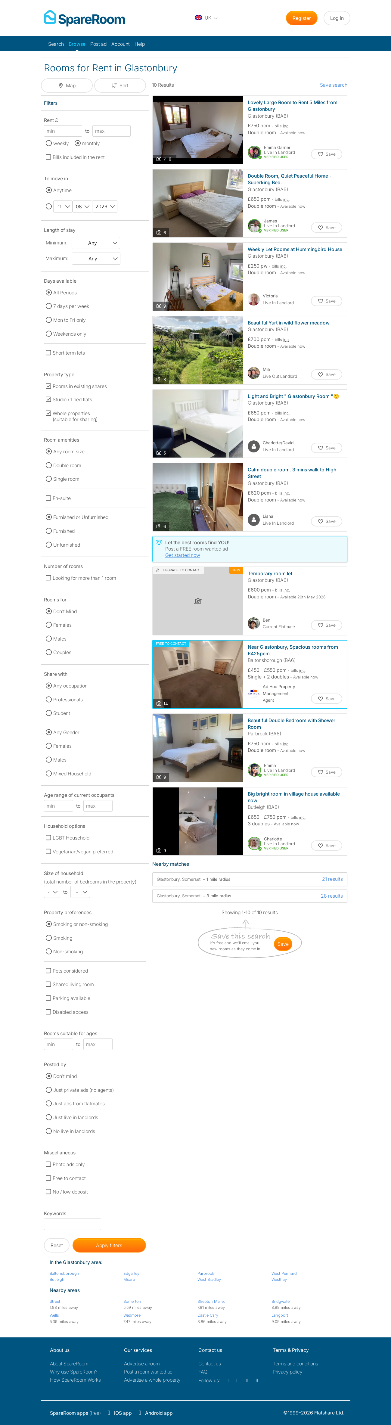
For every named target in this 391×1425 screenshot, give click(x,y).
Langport (280, 1315)
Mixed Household (72, 774)
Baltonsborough (64, 1273)
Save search (333, 85)
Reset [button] (57, 1245)
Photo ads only (69, 1164)
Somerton (132, 1301)
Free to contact (69, 1178)
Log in (337, 18)
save (283, 944)
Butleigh (57, 1279)
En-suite (62, 498)
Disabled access (70, 1012)
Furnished (64, 531)
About (69, 1364)
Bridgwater (281, 1301)
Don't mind (65, 1076)
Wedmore (132, 1315)
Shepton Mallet (211, 1301)
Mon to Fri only (69, 320)
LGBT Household (71, 838)
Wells (54, 1315)
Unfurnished (66, 545)
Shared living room (73, 984)
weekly (61, 143)
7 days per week (71, 306)
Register (302, 18)
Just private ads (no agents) (83, 1090)
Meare (129, 1279)
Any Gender (66, 732)
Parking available (71, 998)
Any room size (69, 452)
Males (60, 639)
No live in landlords (74, 1131)
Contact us (209, 1364)
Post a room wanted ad (148, 1372)
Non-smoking (68, 951)
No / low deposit (70, 1192)
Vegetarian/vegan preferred (83, 852)
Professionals (68, 700)
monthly (91, 143)
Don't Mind (65, 611)
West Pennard (284, 1273)
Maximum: (56, 258)
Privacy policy (288, 1372)
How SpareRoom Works (75, 1380)
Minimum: (56, 243)
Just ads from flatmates (79, 1104)
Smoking (62, 938)
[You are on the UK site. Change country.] (206, 18)
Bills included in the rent (79, 157)
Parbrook (205, 1273)
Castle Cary (207, 1315)
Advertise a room (142, 1364)
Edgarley (131, 1273)
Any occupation (70, 686)
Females (62, 625)
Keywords (55, 1214)
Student (61, 713)
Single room (66, 479)
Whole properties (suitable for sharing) (75, 416)
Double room (67, 465)
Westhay (279, 1279)
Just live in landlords (75, 1117)
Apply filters (109, 1245)
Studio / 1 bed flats (72, 399)
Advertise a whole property (152, 1380)
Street (55, 1301)
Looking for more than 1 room (84, 578)
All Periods (65, 293)
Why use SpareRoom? (74, 1372)
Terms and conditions (295, 1364)
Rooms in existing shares (80, 386)
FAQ (202, 1372)
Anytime (62, 190)
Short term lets (69, 353)
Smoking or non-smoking (80, 924)
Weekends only (69, 334)
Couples (62, 652)
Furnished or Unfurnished (80, 517)
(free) (75, 1413)
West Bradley (209, 1279)
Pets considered (70, 971)
